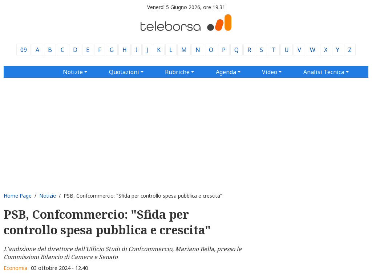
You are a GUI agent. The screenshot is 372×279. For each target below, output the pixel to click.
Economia (15, 267)
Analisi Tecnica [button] (323, 72)
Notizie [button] (73, 72)
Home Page (18, 195)
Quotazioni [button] (124, 72)
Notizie (47, 195)
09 (23, 50)
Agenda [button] (226, 72)
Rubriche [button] (177, 72)
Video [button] (269, 72)
